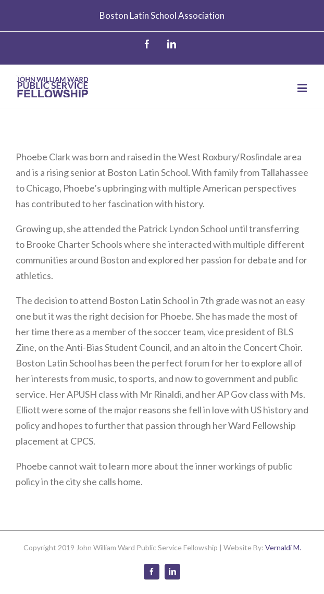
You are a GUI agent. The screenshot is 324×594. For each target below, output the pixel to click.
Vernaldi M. (283, 547)
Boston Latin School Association (162, 15)
